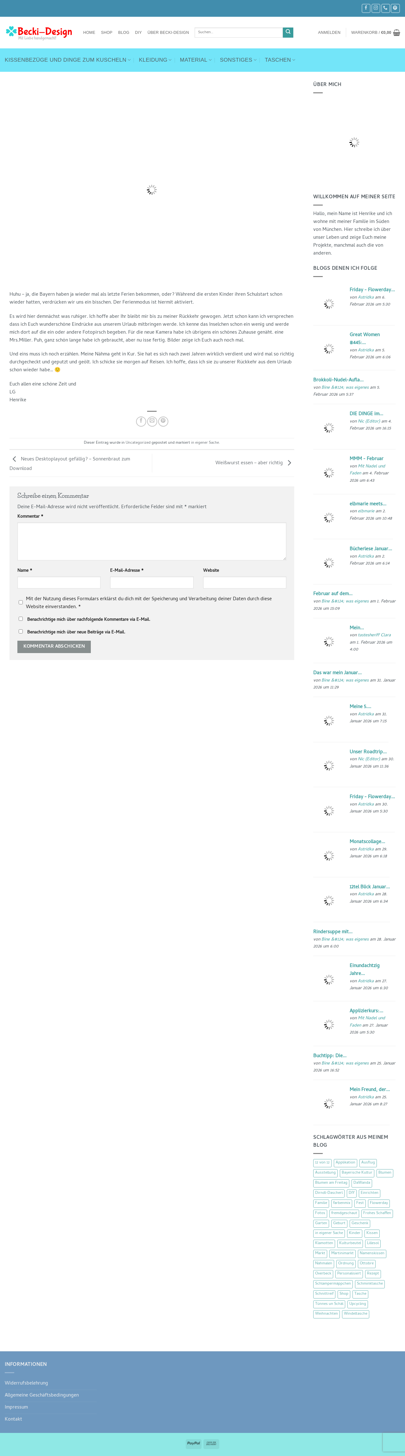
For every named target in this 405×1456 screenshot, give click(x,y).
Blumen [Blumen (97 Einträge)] (384, 1173)
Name (24, 571)
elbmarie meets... (368, 504)
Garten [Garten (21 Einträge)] (321, 1223)
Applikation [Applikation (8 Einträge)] (345, 1163)
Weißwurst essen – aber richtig (254, 463)
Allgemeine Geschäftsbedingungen (42, 1395)
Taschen (280, 60)
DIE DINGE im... (366, 414)
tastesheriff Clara (374, 635)
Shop (106, 32)
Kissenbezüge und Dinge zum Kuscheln (68, 60)
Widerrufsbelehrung (26, 1383)
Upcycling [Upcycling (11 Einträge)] (357, 1304)
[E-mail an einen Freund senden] (152, 421)
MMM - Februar (366, 459)
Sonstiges (238, 60)
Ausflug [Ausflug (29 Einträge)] (368, 1163)
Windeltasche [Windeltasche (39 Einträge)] (355, 1314)
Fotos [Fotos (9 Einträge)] (320, 1213)
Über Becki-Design (168, 32)
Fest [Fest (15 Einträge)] (360, 1203)
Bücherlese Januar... (371, 549)
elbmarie (366, 511)
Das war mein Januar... (337, 673)
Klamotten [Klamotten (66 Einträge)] (324, 1243)
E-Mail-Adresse (127, 571)
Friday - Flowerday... (372, 290)
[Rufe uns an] (385, 8)
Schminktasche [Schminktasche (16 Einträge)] (370, 1284)
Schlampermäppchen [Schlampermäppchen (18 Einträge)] (333, 1284)
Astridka (366, 297)
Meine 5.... (360, 707)
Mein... (357, 628)
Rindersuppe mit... (332, 932)
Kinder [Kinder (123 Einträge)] (354, 1233)
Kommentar (30, 517)
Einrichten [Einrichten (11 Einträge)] (369, 1193)
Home (89, 32)
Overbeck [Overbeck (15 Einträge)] (323, 1274)
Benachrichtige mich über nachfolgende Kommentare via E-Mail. (88, 620)
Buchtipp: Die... (329, 1056)
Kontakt (13, 1420)
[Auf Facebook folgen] (366, 8)
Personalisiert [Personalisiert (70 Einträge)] (349, 1274)
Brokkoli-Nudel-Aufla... (338, 380)
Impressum (16, 1408)
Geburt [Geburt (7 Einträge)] (339, 1223)
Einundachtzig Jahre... (365, 970)
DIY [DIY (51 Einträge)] (352, 1193)
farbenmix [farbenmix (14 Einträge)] (341, 1203)
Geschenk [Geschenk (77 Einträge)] (360, 1223)
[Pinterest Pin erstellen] (163, 421)
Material (196, 60)
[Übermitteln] (288, 33)
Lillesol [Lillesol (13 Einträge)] (373, 1243)
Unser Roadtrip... (368, 752)
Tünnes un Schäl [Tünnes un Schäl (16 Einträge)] (329, 1304)
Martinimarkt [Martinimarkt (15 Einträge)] (342, 1253)
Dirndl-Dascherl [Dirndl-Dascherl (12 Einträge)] (329, 1193)
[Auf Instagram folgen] (375, 8)
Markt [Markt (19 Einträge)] (320, 1253)
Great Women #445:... (365, 339)
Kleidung (155, 60)
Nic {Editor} (369, 421)
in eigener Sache (205, 443)
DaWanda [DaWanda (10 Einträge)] (361, 1183)
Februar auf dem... (332, 594)
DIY (138, 32)
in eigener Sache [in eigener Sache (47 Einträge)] (329, 1233)
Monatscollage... (367, 842)
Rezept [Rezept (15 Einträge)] (373, 1274)
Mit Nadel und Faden (367, 470)
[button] (329, 32)
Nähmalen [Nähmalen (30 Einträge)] (323, 1264)
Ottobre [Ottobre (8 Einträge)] (367, 1264)
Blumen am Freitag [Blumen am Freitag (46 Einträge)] (331, 1183)
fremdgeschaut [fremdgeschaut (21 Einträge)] (344, 1213)
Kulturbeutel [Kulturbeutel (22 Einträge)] (350, 1243)
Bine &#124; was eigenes (345, 388)
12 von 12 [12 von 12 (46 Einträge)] (322, 1163)
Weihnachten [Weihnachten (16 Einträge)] (326, 1314)
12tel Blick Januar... (370, 887)
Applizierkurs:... (366, 1011)
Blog (123, 32)
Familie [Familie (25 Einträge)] (321, 1203)
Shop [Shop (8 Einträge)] (344, 1294)
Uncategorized (138, 443)
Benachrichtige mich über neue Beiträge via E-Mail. (76, 632)
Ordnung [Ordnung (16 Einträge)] (346, 1264)
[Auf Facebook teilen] (141, 421)
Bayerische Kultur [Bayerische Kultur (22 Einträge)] (357, 1173)
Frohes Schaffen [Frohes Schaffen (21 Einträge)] (377, 1213)
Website (211, 571)
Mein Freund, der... (370, 1090)
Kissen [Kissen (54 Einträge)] (372, 1233)
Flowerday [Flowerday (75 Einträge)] (379, 1203)
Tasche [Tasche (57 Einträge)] (360, 1294)
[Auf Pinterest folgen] (395, 8)
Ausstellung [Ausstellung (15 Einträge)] (325, 1173)
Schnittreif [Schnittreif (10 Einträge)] (324, 1294)
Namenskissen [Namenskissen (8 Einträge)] (372, 1253)
